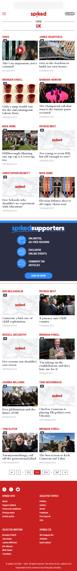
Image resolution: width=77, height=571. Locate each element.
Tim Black (6, 554)
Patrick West (47, 126)
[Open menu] (4, 14)
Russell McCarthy (14, 334)
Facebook (4, 489)
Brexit (42, 509)
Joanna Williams (13, 382)
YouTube (18, 489)
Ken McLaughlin (12, 291)
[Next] (65, 472)
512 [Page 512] (29, 472)
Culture (43, 505)
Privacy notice (8, 512)
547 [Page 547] (57, 472)
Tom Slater (9, 428)
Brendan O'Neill (12, 79)
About (4, 501)
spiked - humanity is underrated (38, 14)
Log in (69, 13)
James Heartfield (50, 36)
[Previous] (12, 472)
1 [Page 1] (18, 472)
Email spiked (45, 542)
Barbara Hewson (50, 79)
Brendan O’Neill (9, 535)
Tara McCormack (50, 382)
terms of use (54, 564)
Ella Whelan (7, 546)
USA (41, 520)
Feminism (44, 512)
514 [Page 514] (46, 472)
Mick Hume (9, 126)
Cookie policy (8, 516)
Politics (43, 501)
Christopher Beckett (16, 173)
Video (5, 36)
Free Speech (45, 516)
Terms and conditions (11, 509)
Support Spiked (9, 505)
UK (5, 40)
